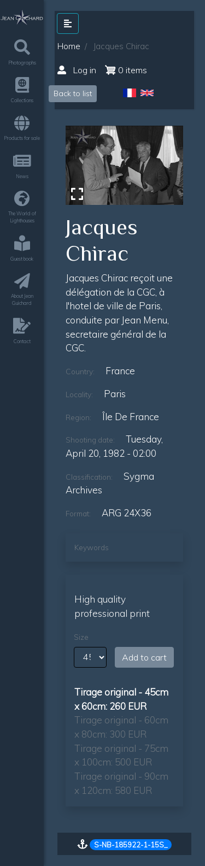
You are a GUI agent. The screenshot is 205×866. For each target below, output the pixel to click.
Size (81, 637)
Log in (76, 69)
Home (68, 46)
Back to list (73, 93)
